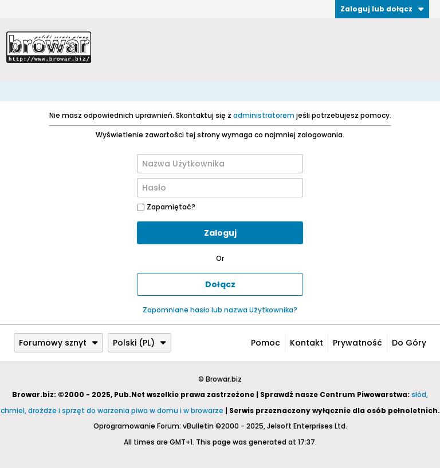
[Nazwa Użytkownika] (220, 163)
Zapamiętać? (166, 207)
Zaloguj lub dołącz (382, 9)
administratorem (263, 115)
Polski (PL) (139, 342)
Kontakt (306, 342)
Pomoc (265, 342)
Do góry (409, 342)
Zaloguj (220, 233)
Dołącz (220, 284)
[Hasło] (220, 187)
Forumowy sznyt (58, 342)
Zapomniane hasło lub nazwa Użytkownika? (220, 310)
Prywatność (357, 342)
